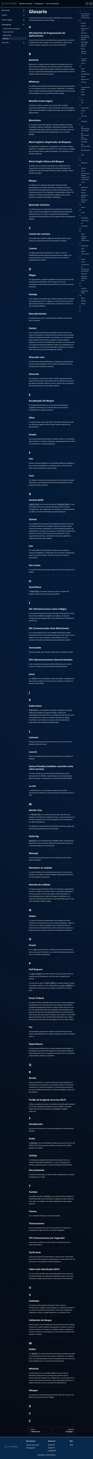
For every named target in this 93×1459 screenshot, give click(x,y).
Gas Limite (84, 116)
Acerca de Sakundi (52, 4)
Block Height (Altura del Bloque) (84, 44)
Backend (83, 23)
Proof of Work (85, 220)
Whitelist (83, 301)
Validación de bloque (84, 292)
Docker (83, 77)
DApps (83, 69)
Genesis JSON (85, 108)
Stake (82, 248)
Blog (71, 1445)
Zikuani (4, 15)
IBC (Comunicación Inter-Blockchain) (85, 136)
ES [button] (87, 4)
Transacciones (85, 264)
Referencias (7, 35)
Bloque (83, 49)
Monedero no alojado (85, 196)
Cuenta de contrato (84, 59)
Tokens (83, 262)
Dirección (83, 82)
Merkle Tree (84, 187)
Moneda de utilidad (84, 201)
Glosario (6, 39)
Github (51, 1445)
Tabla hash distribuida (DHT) (84, 278)
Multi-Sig (83, 190)
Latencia (83, 168)
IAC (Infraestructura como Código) (85, 128)
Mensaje (83, 192)
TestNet (83, 259)
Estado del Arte (8, 32)
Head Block (84, 121)
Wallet (82, 298)
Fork (82, 102)
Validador (83, 288)
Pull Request (84, 218)
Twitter (51, 1448)
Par (82, 223)
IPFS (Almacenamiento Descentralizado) (85, 148)
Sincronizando (85, 254)
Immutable (84, 142)
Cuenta (83, 63)
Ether (82, 92)
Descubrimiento (85, 74)
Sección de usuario (25, 4)
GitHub (83, 110)
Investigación (39, 4)
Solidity (83, 251)
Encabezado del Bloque (85, 88)
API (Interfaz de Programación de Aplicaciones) (85, 16)
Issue (82, 155)
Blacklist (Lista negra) (85, 29)
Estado (83, 95)
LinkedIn (52, 1451)
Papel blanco (84, 226)
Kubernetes (84, 163)
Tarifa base (84, 274)
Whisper (83, 303)
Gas (82, 113)
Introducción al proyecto (11, 29)
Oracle (83, 212)
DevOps (83, 71)
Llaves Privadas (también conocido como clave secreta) (85, 176)
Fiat (82, 100)
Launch (83, 171)
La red (82, 182)
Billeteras (83, 26)
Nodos (83, 207)
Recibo (83, 234)
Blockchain (84, 33)
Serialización (84, 246)
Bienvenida (6, 10)
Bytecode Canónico (83, 52)
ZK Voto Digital (7, 20)
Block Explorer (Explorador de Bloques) (85, 37)
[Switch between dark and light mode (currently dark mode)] (91, 3)
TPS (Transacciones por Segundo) (85, 269)
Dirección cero (85, 79)
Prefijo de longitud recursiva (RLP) (85, 238)
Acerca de (5, 43)
